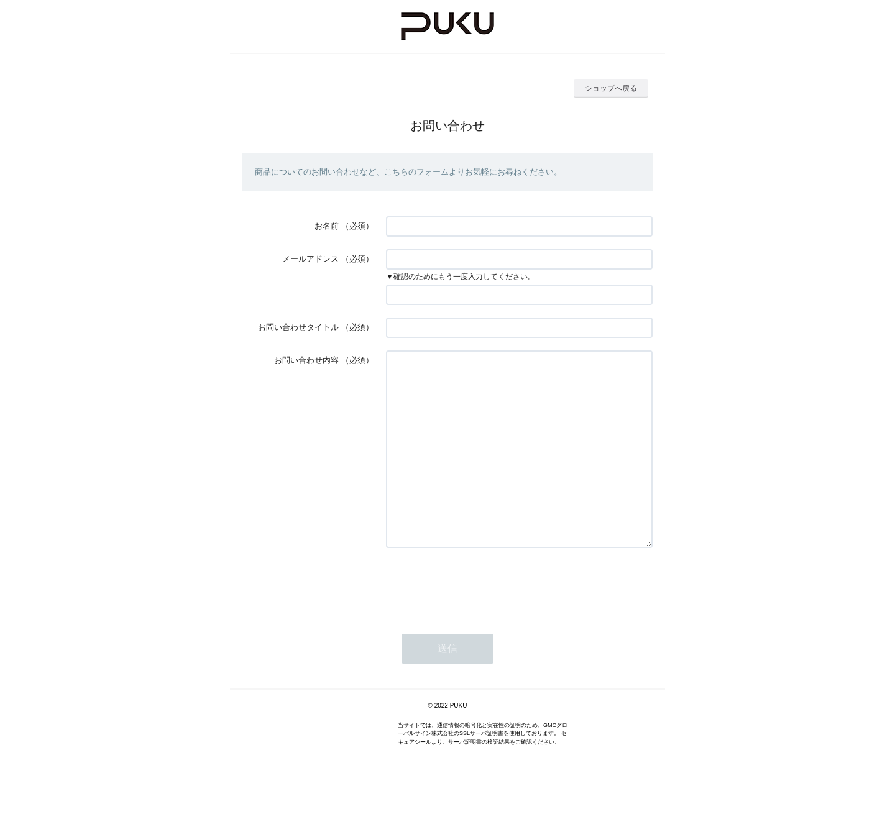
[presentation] (480, 622)
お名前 (326, 226)
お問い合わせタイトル (298, 327)
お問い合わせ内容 (306, 360)
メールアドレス (310, 258)
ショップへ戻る (611, 88)
